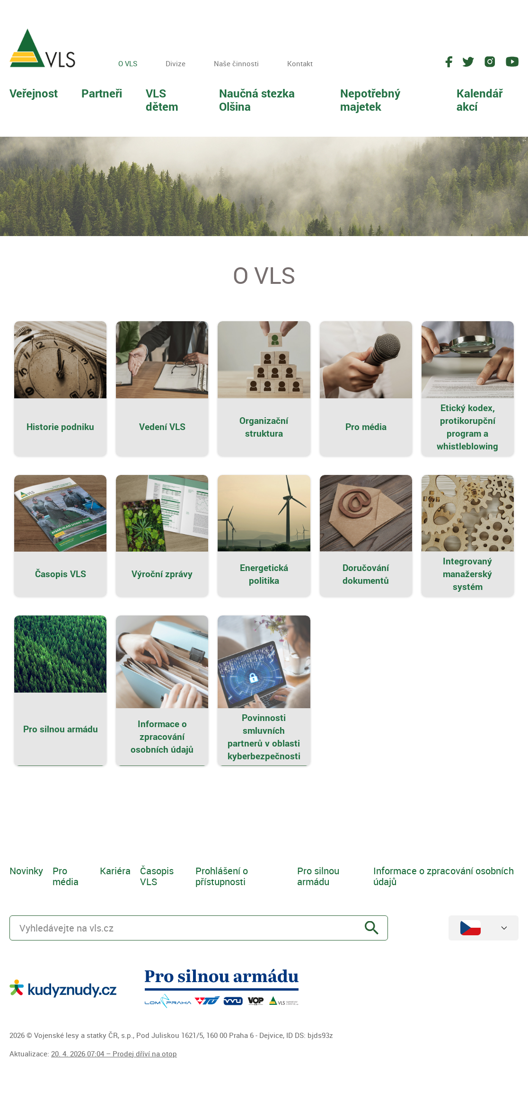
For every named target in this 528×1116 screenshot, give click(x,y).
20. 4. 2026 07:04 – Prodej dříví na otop (114, 1053)
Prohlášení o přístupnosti (221, 876)
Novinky (26, 870)
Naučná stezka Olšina (257, 100)
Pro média (66, 876)
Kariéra (115, 870)
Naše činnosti (236, 63)
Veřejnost (33, 93)
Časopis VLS (157, 876)
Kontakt (300, 63)
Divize (175, 63)
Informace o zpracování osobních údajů (443, 876)
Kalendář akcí (479, 100)
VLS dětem (162, 100)
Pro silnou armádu (318, 876)
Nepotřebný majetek (370, 100)
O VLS (127, 63)
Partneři (101, 93)
